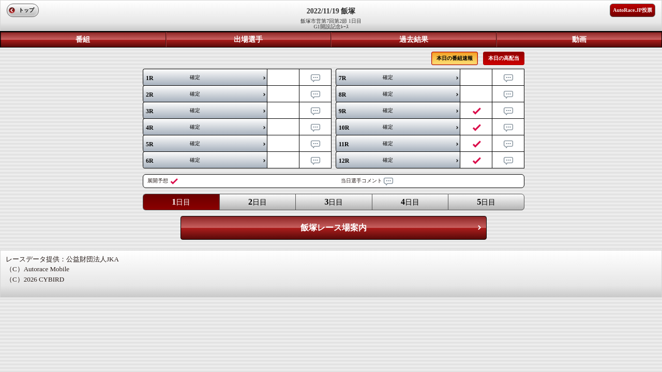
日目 (181, 201)
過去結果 (413, 39)
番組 (83, 39)
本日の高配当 (503, 58)
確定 (173, 78)
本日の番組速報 (455, 58)
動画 (579, 39)
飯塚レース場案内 (333, 227)
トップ (26, 10)
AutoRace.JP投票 (632, 10)
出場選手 (248, 39)
